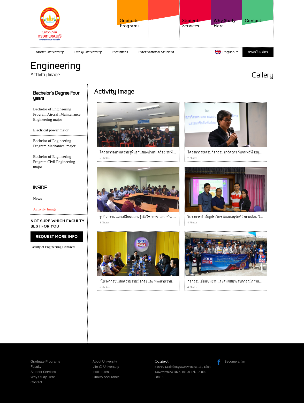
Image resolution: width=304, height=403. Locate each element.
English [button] (230, 52)
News (37, 198)
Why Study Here (226, 14)
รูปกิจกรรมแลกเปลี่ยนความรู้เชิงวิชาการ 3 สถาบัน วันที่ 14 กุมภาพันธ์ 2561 (153, 217)
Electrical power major (51, 130)
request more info (57, 236)
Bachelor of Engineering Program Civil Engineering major (54, 161)
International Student (156, 52)
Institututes (101, 372)
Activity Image (44, 209)
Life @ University (88, 52)
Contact (257, 11)
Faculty (163, 18)
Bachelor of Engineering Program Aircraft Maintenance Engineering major (56, 114)
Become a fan (234, 361)
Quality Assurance (106, 377)
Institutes (120, 52)
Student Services (195, 14)
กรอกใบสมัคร (258, 52)
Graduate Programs (132, 14)
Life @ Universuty (106, 367)
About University (50, 52)
